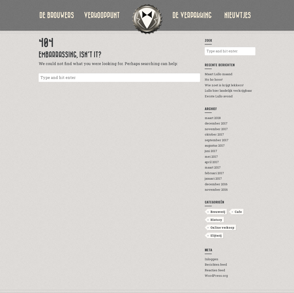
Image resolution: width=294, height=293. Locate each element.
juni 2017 (211, 151)
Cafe (238, 212)
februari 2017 (214, 173)
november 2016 (216, 189)
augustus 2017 (215, 145)
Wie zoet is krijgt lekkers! (224, 85)
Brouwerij (217, 212)
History (216, 220)
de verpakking (192, 15)
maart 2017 (213, 167)
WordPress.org (216, 275)
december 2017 (216, 123)
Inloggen (211, 259)
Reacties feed (215, 270)
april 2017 (212, 162)
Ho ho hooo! (214, 79)
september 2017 (217, 140)
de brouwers (56, 15)
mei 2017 (211, 156)
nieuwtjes (237, 15)
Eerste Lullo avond (219, 96)
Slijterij (215, 235)
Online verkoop (222, 227)
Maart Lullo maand (218, 74)
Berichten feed (216, 264)
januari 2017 (213, 178)
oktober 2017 (214, 134)
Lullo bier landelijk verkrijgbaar (228, 90)
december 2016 (216, 184)
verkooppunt (102, 15)
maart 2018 (213, 118)
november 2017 (216, 129)
